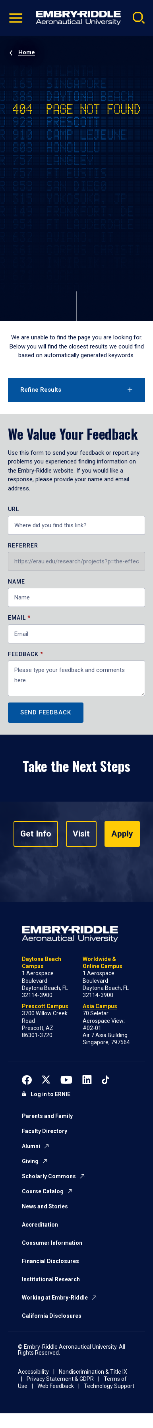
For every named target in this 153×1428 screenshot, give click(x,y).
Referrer (23, 546)
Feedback (24, 654)
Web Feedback (55, 1386)
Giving (30, 1161)
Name (16, 582)
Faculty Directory (44, 1131)
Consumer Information (52, 1243)
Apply (122, 833)
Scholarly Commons (49, 1176)
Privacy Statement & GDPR (60, 1379)
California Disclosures (51, 1316)
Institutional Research (51, 1279)
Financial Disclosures (50, 1261)
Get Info (35, 833)
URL (13, 509)
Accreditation (40, 1224)
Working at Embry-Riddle (55, 1297)
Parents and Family (47, 1116)
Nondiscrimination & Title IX (93, 1372)
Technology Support (109, 1386)
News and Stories (45, 1206)
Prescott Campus (45, 1006)
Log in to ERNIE (50, 1094)
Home (26, 52)
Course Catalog (43, 1191)
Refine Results (40, 389)
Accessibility (33, 1372)
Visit (81, 833)
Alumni (31, 1146)
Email (17, 618)
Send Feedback (45, 712)
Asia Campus (100, 1006)
